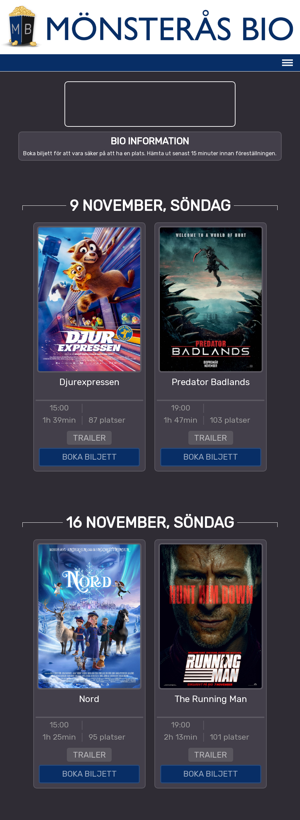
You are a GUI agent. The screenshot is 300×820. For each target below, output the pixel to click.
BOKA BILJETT (89, 457)
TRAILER (89, 438)
